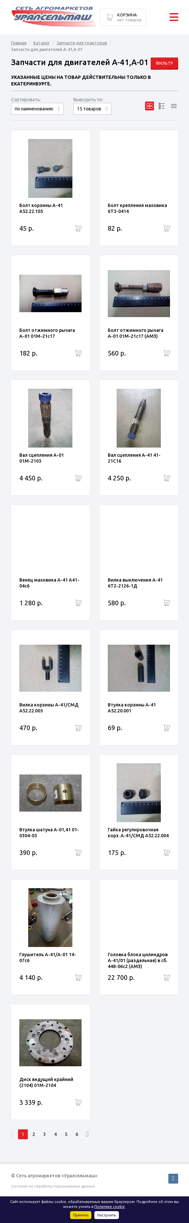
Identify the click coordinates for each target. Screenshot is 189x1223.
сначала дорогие (37, 114)
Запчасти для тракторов (82, 42)
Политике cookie (109, 1207)
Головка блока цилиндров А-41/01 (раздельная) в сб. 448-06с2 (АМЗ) (138, 960)
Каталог (41, 42)
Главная (19, 42)
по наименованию (34, 108)
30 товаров (92, 114)
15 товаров (89, 108)
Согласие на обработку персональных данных (53, 1186)
